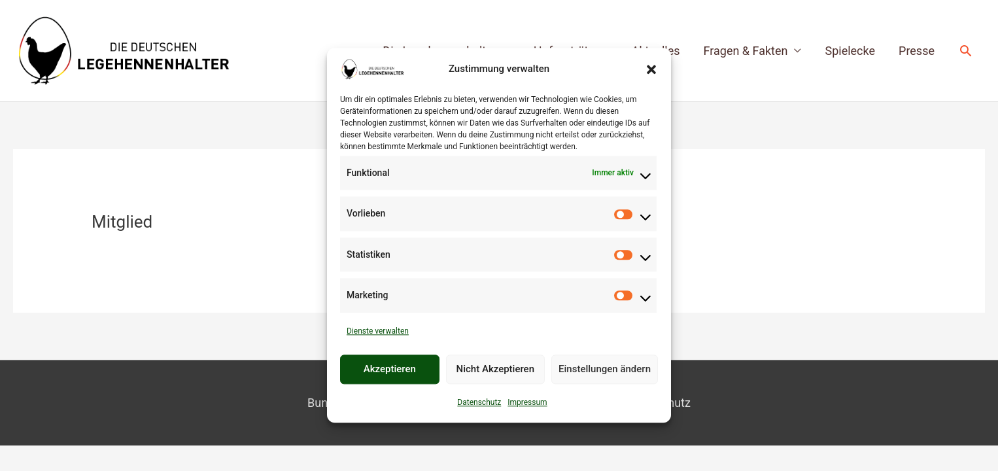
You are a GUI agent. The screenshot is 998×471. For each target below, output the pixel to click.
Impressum (527, 402)
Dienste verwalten (378, 331)
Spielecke (850, 51)
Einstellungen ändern (605, 369)
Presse (917, 51)
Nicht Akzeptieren (495, 369)
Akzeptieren (390, 369)
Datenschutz (479, 402)
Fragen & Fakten (746, 51)
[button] (651, 69)
